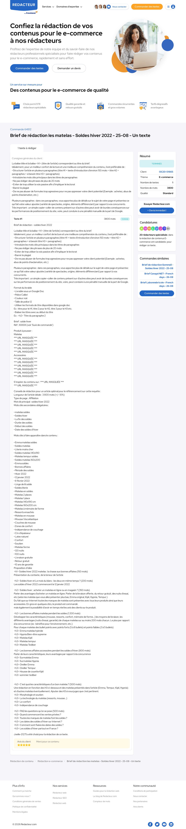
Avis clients (138, 806)
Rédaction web (59, 803)
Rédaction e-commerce (50, 761)
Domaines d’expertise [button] (69, 6)
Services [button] (48, 6)
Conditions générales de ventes (26, 801)
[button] (170, 7)
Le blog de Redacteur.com (105, 796)
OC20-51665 (166, 171)
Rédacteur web (59, 792)
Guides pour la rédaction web (106, 791)
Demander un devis (69, 68)
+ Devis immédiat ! (156, 210)
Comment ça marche (21, 791)
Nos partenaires (140, 801)
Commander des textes (29, 68)
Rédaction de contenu (21, 761)
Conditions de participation (145, 791)
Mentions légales (20, 812)
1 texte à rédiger (26, 148)
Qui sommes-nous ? (21, 796)
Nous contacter (140, 796)
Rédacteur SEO (60, 798)
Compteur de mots (101, 801)
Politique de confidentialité (24, 806)
